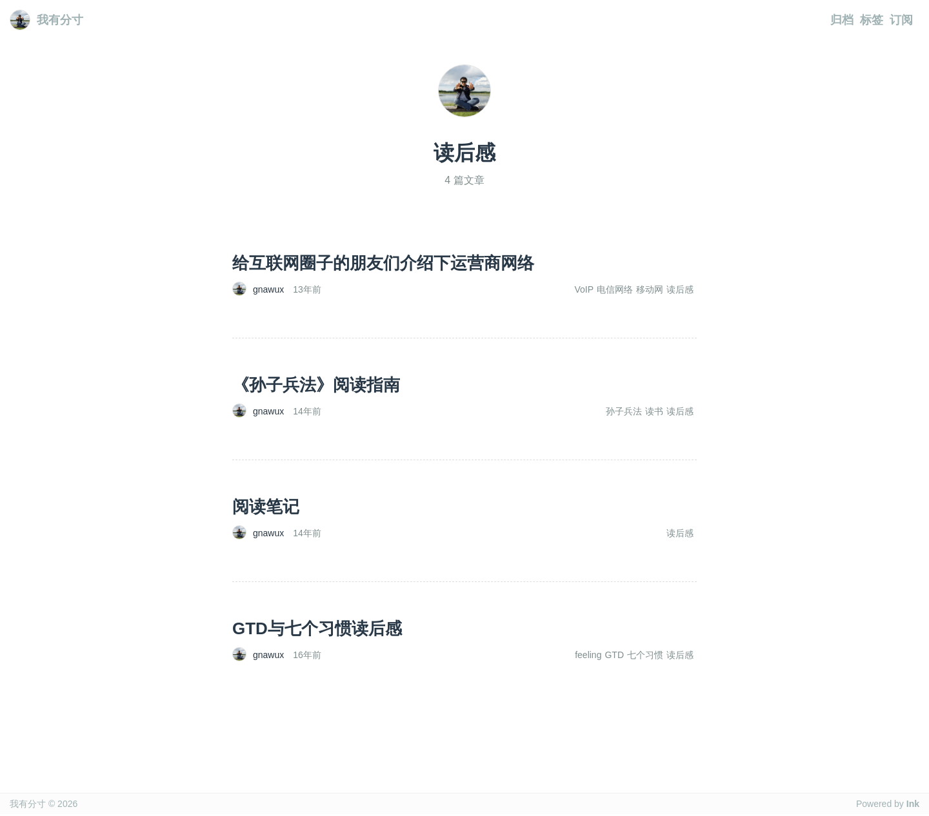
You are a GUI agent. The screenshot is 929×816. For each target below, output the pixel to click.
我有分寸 (46, 20)
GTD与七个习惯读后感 (317, 628)
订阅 (901, 20)
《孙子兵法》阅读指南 (316, 384)
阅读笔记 (265, 506)
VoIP (584, 289)
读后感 (680, 289)
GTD (614, 655)
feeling (588, 655)
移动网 (649, 289)
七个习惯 (645, 655)
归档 (842, 20)
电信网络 (615, 289)
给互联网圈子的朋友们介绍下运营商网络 (383, 263)
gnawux (268, 289)
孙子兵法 (624, 411)
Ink (912, 804)
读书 (654, 411)
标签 (871, 20)
